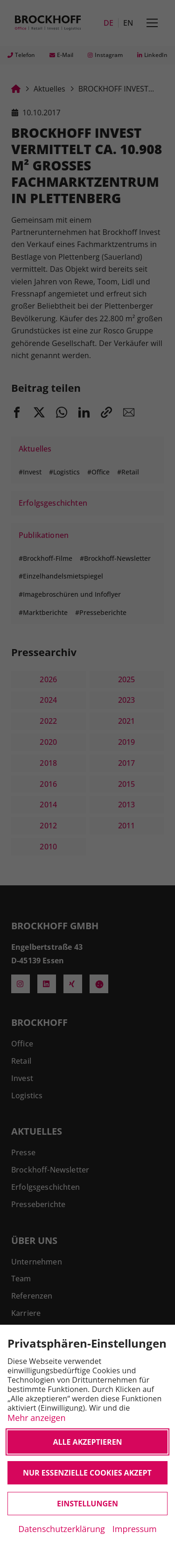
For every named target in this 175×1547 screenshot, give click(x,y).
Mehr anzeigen (36, 1417)
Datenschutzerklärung (61, 1528)
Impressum (134, 1528)
